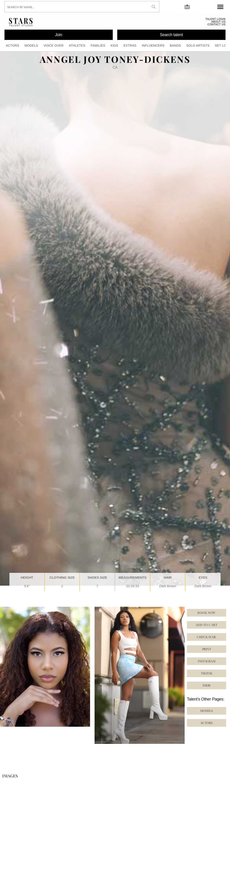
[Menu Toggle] (220, 6)
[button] (206, 663)
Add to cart (206, 626)
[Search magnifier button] (153, 6)
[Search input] (76, 6)
